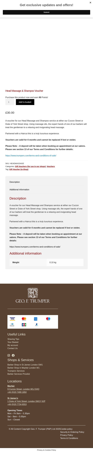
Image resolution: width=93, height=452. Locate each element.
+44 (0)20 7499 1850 (17, 392)
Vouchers (51, 166)
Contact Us (12, 348)
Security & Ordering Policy (72, 432)
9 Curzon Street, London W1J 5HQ (23, 389)
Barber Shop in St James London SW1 (25, 365)
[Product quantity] (9, 102)
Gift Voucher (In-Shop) (18, 169)
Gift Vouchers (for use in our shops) (30, 166)
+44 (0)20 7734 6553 (17, 404)
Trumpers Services (16, 371)
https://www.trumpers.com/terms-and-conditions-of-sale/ (30, 156)
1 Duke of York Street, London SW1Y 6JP (26, 401)
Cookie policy (66, 429)
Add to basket (25, 102)
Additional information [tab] (19, 189)
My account (12, 345)
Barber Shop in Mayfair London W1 (23, 368)
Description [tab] (15, 182)
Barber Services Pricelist (18, 374)
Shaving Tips (13, 339)
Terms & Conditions (69, 438)
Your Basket (12, 342)
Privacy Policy (66, 435)
